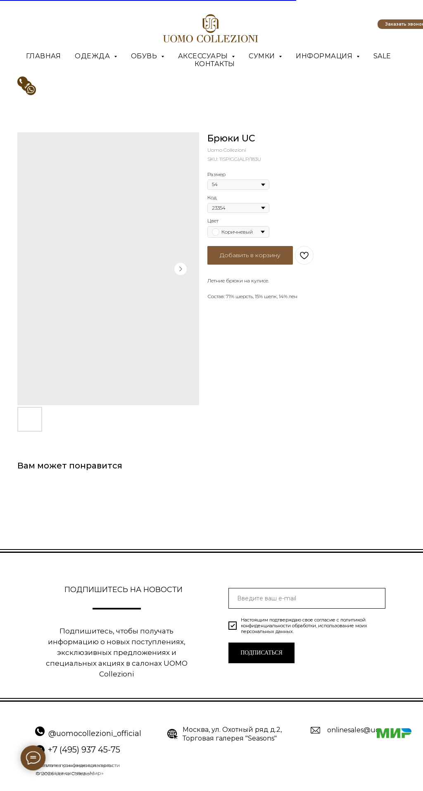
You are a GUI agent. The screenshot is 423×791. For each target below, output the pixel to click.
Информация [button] (325, 56)
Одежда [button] (93, 56)
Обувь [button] (145, 56)
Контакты (215, 64)
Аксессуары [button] (204, 56)
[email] (306, 598)
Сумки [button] (263, 56)
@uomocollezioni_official (94, 733)
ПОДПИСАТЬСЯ (261, 653)
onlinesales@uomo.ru (363, 730)
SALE (382, 56)
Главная (43, 56)
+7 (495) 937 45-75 (84, 750)
